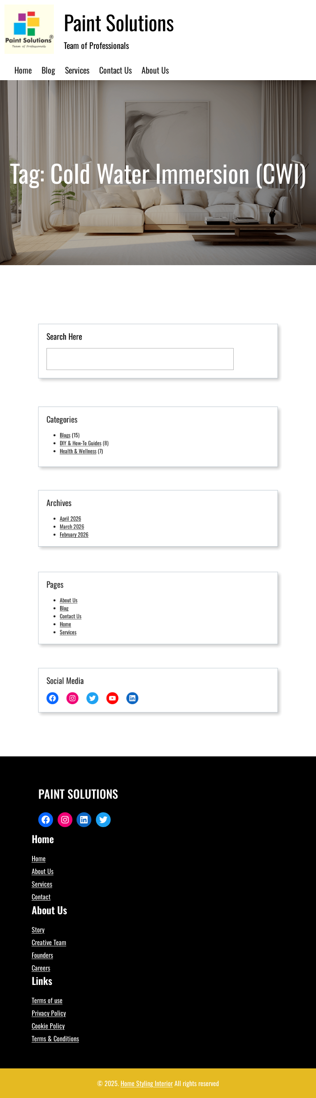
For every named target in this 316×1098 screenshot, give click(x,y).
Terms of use (47, 1000)
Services (84, 627)
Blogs (82, 435)
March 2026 (88, 525)
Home (82, 621)
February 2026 (89, 531)
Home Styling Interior (147, 1083)
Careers (41, 968)
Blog (81, 608)
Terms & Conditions (55, 1038)
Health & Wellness (93, 448)
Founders (42, 955)
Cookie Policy (48, 1026)
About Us (85, 601)
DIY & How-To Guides (95, 441)
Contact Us (86, 614)
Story (38, 929)
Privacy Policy (49, 1013)
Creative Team (49, 942)
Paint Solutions (119, 22)
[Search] (235, 358)
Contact (41, 897)
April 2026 (86, 518)
